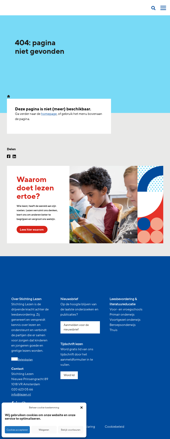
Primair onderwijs (122, 315)
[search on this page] (153, 8)
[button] (81, 407)
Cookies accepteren (17, 429)
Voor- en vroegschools (126, 309)
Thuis (113, 330)
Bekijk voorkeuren (70, 429)
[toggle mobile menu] (163, 9)
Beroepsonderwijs (123, 325)
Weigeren (44, 429)
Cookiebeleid (114, 427)
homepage (49, 114)
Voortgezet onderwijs (125, 320)
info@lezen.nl (21, 395)
